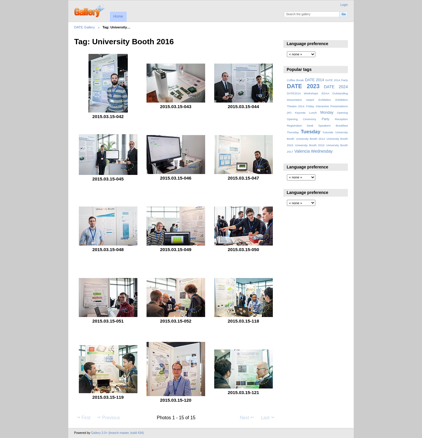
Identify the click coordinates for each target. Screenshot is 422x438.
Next (247, 417)
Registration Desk (300, 125)
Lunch (313, 112)
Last (268, 417)
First (83, 417)
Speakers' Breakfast (333, 125)
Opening (342, 112)
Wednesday (322, 151)
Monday (326, 112)
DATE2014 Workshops (302, 93)
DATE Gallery (84, 27)
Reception (341, 119)
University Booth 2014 (310, 138)
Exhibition (325, 99)
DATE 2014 (314, 80)
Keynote (300, 112)
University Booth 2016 (309, 145)
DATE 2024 (336, 86)
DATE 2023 (303, 86)
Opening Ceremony (301, 119)
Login (344, 4)
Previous (108, 417)
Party (325, 119)
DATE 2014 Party (336, 80)
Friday (310, 106)
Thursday (293, 132)
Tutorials (327, 132)
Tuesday (310, 131)
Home (118, 16)
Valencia (302, 151)
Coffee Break (295, 80)
